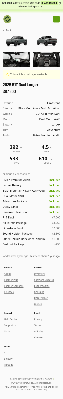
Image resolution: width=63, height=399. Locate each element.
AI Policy (39, 331)
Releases (9, 291)
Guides (38, 304)
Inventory (39, 273)
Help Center (10, 319)
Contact (8, 331)
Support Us (10, 325)
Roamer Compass (14, 285)
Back (7, 30)
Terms (37, 325)
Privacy (38, 319)
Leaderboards (42, 285)
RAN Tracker (41, 298)
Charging (39, 291)
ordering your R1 (34, 6)
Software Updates (44, 279)
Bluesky (8, 358)
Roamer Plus (11, 279)
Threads (8, 364)
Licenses (39, 337)
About (7, 273)
